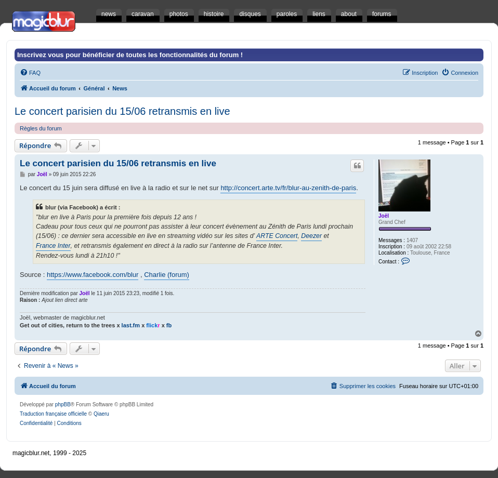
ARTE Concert (276, 236)
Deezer (311, 236)
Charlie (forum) (166, 274)
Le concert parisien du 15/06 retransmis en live (122, 111)
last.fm (131, 325)
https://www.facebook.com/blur (92, 274)
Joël (383, 216)
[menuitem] (30, 73)
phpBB (63, 404)
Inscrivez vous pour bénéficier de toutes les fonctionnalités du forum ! (130, 55)
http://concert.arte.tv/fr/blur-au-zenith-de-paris (288, 188)
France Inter (53, 245)
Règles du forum (41, 128)
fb (169, 325)
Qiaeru (101, 414)
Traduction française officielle (53, 414)
